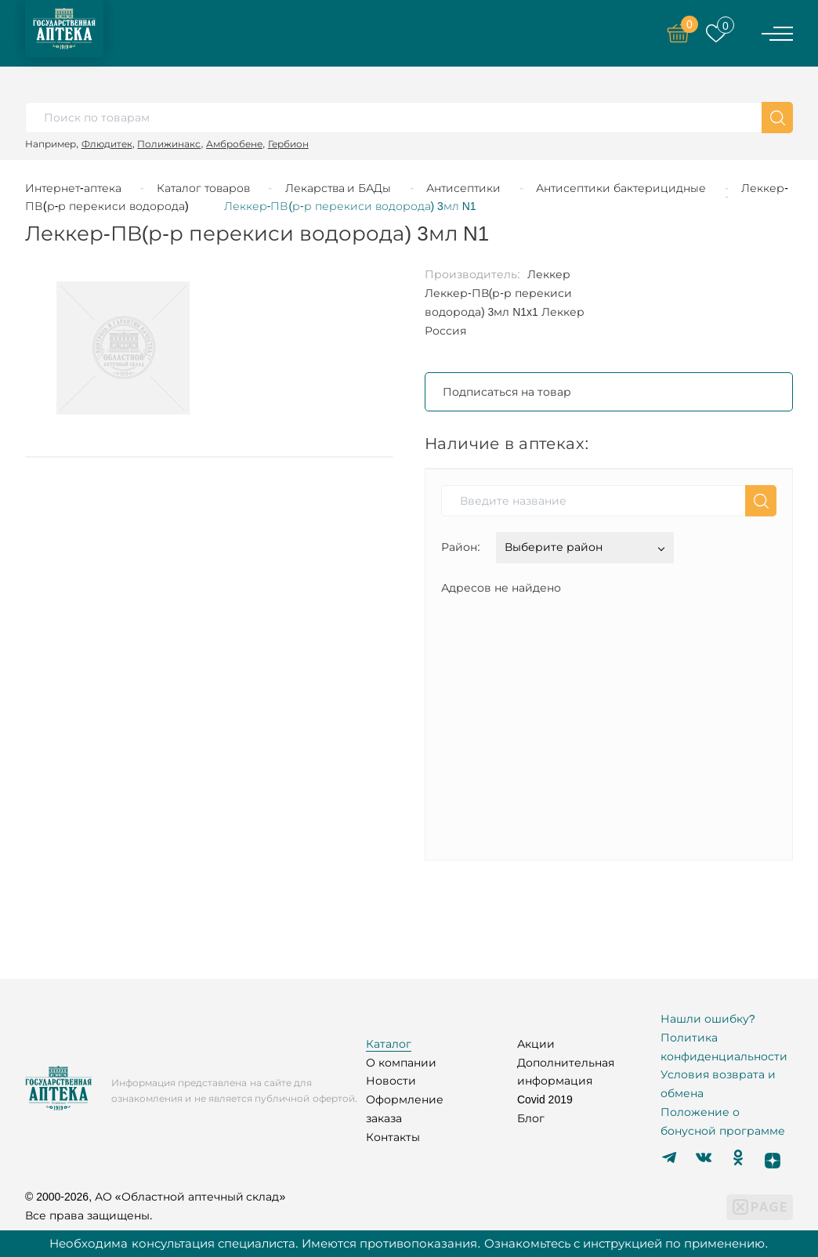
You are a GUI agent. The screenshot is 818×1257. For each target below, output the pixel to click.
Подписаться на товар (507, 392)
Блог (531, 1118)
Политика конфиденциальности (724, 1047)
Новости (391, 1081)
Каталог (388, 1044)
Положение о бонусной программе (723, 1121)
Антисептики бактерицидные (621, 188)
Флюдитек (106, 144)
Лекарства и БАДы (338, 188)
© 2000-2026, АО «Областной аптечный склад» (155, 1197)
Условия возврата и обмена (718, 1083)
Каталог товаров (203, 188)
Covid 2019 (545, 1099)
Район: (460, 547)
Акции (536, 1044)
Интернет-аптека (73, 188)
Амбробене (234, 144)
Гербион (288, 144)
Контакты (393, 1137)
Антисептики (463, 188)
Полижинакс (169, 144)
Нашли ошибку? (708, 1019)
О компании (401, 1063)
